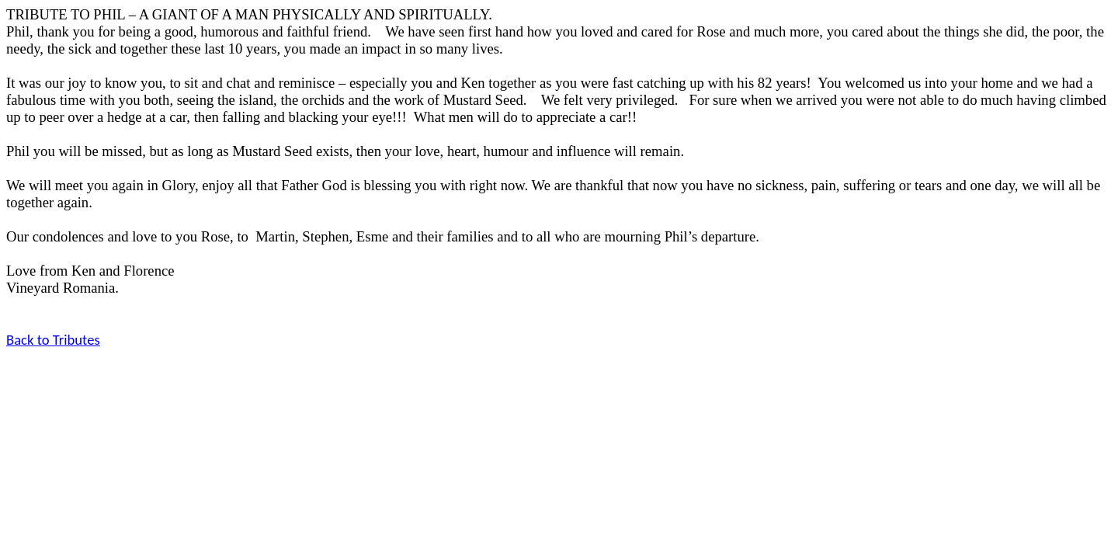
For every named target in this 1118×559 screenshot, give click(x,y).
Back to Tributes (53, 340)
